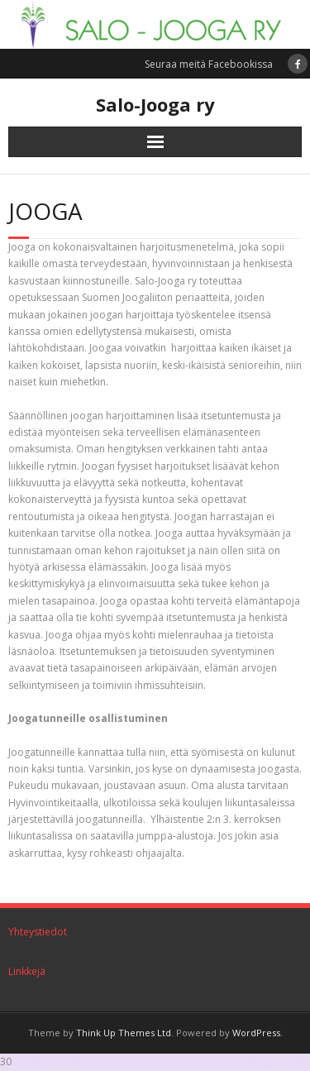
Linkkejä (26, 971)
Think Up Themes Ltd (123, 1032)
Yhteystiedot (37, 932)
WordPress (256, 1032)
